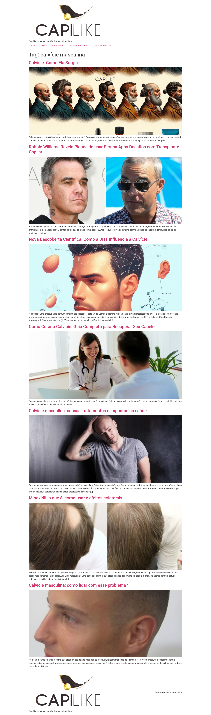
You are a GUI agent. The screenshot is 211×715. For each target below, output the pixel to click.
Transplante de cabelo (77, 45)
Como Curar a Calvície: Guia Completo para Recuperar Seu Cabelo (92, 326)
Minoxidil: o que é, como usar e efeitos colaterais (75, 497)
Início (33, 45)
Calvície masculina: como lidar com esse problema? (78, 585)
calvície (43, 45)
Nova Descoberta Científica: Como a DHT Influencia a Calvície (88, 239)
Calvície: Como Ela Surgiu (53, 62)
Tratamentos (57, 45)
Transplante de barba (102, 45)
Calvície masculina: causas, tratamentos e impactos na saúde (88, 410)
